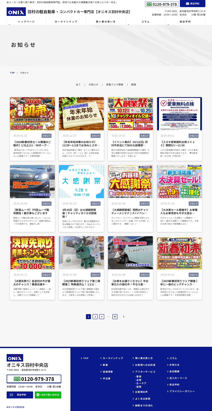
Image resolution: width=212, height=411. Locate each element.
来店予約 (21, 394)
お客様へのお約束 (145, 364)
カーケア (141, 383)
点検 (138, 380)
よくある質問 (142, 398)
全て (78, 84)
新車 (105, 364)
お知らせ (93, 84)
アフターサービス (145, 371)
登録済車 (108, 371)
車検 (138, 376)
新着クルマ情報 (114, 84)
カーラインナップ (66, 21)
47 (115, 316)
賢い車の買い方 (106, 21)
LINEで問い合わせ (49, 394)
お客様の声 (141, 391)
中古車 (106, 378)
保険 (138, 386)
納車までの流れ (144, 405)
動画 (133, 84)
